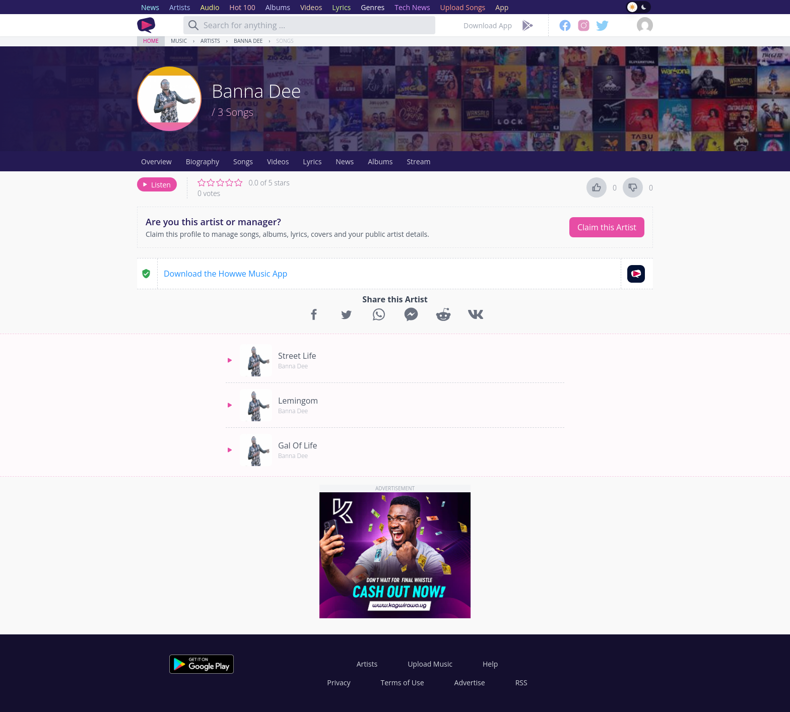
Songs (284, 40)
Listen (156, 184)
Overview (156, 161)
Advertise (469, 682)
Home (151, 40)
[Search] (193, 25)
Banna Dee (248, 40)
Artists (210, 40)
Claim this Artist (606, 227)
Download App (488, 25)
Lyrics (312, 161)
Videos (278, 161)
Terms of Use (402, 682)
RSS (521, 682)
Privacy (338, 682)
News (345, 161)
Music (179, 40)
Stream (418, 161)
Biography (202, 161)
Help (490, 664)
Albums (380, 161)
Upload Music (430, 664)
